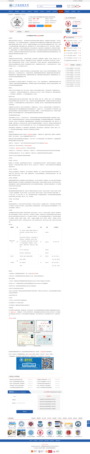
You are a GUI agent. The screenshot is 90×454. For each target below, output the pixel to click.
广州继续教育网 (17, 14)
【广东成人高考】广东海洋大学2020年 (72, 48)
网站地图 (58, 440)
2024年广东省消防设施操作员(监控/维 (16, 381)
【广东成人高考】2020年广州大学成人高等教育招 (74, 82)
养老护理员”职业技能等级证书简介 (16, 379)
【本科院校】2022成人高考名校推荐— (16, 385)
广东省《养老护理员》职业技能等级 (43, 385)
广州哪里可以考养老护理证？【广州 (43, 379)
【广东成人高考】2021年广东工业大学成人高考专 (74, 80)
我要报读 (75, 25)
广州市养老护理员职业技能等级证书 (43, 383)
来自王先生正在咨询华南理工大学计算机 (48, 404)
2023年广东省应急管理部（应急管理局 (16, 383)
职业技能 (73, 7)
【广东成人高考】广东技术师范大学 (72, 53)
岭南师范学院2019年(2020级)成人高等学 (72, 60)
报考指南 (36, 11)
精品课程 (77, 7)
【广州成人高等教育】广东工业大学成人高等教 (74, 68)
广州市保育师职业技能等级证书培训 (16, 387)
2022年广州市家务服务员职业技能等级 (44, 387)
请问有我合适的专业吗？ (25, 405)
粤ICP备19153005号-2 (54, 446)
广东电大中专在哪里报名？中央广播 (43, 381)
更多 (79, 11)
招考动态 (30, 11)
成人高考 (68, 5)
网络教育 (77, 5)
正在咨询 (41, 440)
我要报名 (32, 25)
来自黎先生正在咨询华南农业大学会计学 (48, 399)
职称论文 (23, 11)
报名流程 (46, 440)
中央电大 (68, 7)
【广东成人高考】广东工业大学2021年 (72, 40)
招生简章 (12, 31)
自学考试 (73, 5)
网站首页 (11, 11)
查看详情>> (74, 45)
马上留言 (40, 25)
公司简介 (35, 440)
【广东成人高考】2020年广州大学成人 (72, 55)
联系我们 (48, 25)
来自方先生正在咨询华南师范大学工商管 (48, 401)
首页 (31, 440)
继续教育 (17, 11)
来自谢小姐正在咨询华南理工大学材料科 (48, 408)
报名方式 (27, 31)
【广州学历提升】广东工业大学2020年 (72, 58)
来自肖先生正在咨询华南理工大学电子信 (48, 406)
